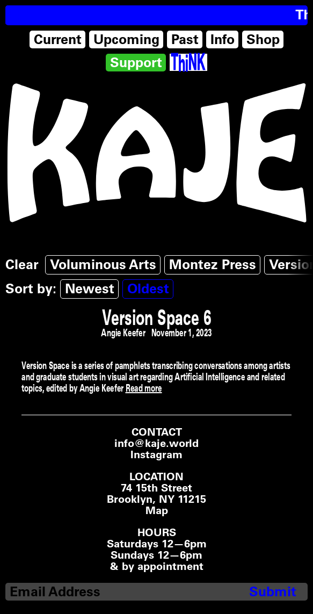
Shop (263, 39)
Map (156, 510)
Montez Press (212, 264)
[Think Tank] (188, 62)
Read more (144, 387)
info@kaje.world (156, 443)
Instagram (156, 454)
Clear (22, 264)
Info (222, 39)
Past (185, 39)
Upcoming (126, 39)
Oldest (148, 288)
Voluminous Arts (103, 264)
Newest (89, 288)
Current (58, 39)
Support (136, 62)
